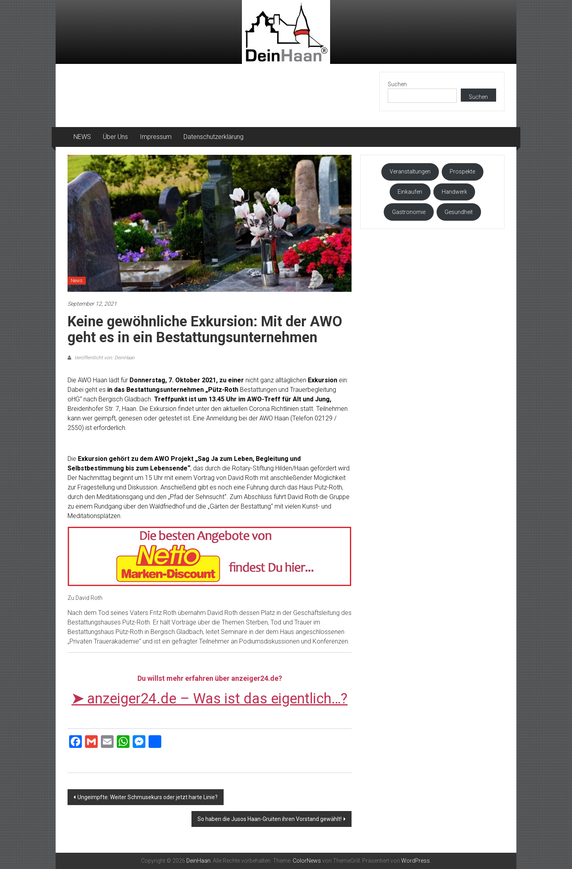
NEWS (82, 137)
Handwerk (454, 192)
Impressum (156, 137)
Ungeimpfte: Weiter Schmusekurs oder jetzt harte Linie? (147, 797)
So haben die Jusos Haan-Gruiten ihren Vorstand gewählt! (269, 819)
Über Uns (115, 137)
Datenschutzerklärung (213, 137)
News (77, 280)
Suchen (397, 84)
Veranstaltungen (410, 171)
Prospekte (462, 171)
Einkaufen (410, 192)
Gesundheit (458, 212)
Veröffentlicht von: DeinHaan (104, 357)
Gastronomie (408, 212)
